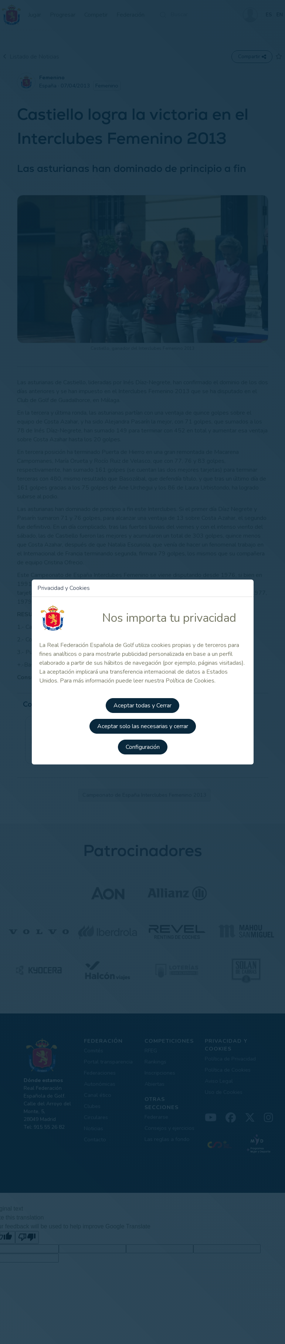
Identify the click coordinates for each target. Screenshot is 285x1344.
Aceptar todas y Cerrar (142, 705)
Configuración (143, 747)
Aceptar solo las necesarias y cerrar (142, 726)
